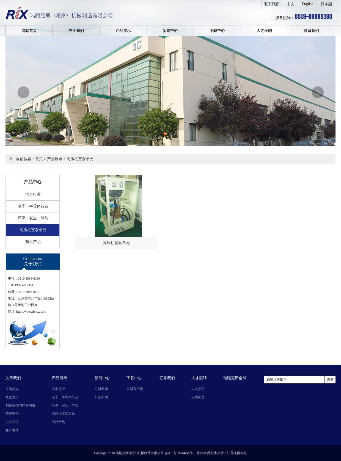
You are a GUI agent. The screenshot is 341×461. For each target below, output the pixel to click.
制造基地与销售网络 (20, 405)
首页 (39, 159)
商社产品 (33, 242)
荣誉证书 (12, 414)
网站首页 (29, 31)
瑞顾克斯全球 (234, 378)
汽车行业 (33, 194)
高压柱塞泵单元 (80, 159)
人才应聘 (264, 31)
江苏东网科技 (237, 453)
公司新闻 (101, 389)
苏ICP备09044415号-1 (180, 453)
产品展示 (123, 31)
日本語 (326, 4)
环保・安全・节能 (33, 218)
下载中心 (217, 31)
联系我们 (272, 4)
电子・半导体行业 (33, 206)
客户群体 (12, 430)
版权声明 (203, 453)
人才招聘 (198, 389)
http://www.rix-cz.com (31, 311)
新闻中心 (170, 31)
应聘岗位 (198, 397)
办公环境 (12, 422)
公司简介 (12, 389)
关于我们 (76, 31)
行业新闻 (101, 397)
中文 (291, 4)
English (308, 4)
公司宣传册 (135, 389)
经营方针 (12, 397)
